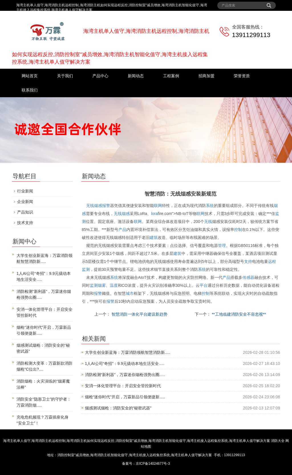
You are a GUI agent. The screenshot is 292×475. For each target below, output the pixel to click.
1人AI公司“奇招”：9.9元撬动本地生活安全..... (125, 363)
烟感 (98, 205)
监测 (86, 269)
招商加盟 (206, 76)
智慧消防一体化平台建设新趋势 (138, 314)
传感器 (248, 277)
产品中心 (100, 76)
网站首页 (30, 76)
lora (154, 213)
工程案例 (171, 76)
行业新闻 (25, 191)
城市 (130, 293)
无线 (90, 205)
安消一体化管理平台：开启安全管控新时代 (123, 385)
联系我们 (30, 90)
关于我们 (65, 76)
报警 (106, 205)
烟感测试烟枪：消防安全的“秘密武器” (118, 408)
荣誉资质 (242, 76)
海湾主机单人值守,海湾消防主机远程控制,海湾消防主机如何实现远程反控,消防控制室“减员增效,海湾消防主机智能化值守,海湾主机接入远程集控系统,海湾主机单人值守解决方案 (136, 441)
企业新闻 (25, 201)
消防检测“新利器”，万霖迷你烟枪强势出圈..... (125, 374)
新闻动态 (136, 76)
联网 (158, 205)
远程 (272, 261)
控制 (238, 229)
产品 (122, 229)
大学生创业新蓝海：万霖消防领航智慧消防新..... (127, 352)
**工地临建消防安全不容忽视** (238, 314)
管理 (222, 245)
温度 (114, 285)
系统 (210, 205)
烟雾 (102, 285)
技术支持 (25, 222)
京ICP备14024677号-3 (153, 464)
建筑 (154, 237)
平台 (204, 285)
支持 (248, 261)
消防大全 (278, 441)
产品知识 (25, 212)
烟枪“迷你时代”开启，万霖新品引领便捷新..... (125, 397)
